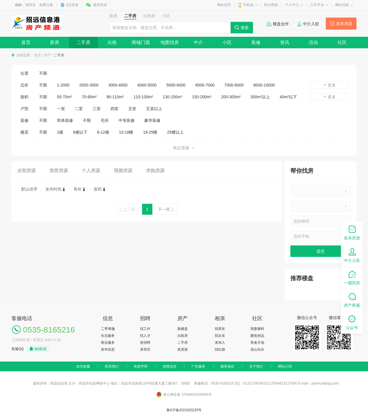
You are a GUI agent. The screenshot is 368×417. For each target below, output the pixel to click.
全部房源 (26, 170)
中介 (198, 42)
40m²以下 (288, 97)
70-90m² (89, 97)
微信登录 (100, 5)
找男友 (220, 329)
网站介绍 (285, 366)
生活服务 (108, 336)
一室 (61, 108)
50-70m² (64, 97)
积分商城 (271, 5)
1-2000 (63, 85)
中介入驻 (311, 24)
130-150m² (172, 97)
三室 (97, 108)
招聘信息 (170, 366)
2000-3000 (89, 85)
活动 (313, 42)
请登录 (30, 5)
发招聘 (145, 343)
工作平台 (317, 5)
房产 (47, 55)
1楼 (60, 132)
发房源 (182, 349)
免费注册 (46, 5)
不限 (43, 73)
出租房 (182, 336)
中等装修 (126, 120)
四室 (114, 108)
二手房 (83, 42)
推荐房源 (58, 170)
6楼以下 (80, 132)
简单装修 (65, 120)
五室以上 (154, 108)
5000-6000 (175, 85)
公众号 (352, 322)
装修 (255, 42)
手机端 (248, 5)
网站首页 (224, 5)
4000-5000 (147, 85)
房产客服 (352, 300)
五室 (132, 108)
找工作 (145, 329)
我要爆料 (257, 329)
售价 (80, 189)
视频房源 (123, 170)
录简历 (145, 349)
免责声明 (140, 366)
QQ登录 (72, 5)
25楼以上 (175, 132)
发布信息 (108, 349)
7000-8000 (234, 85)
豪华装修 (152, 120)
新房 (54, 42)
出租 (112, 42)
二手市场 (108, 329)
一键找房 (352, 277)
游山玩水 (257, 349)
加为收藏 (83, 366)
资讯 (284, 42)
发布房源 (344, 23)
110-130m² (143, 97)
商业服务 (108, 343)
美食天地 (257, 343)
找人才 (145, 336)
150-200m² (202, 97)
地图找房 (169, 42)
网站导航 (342, 5)
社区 (342, 42)
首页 (25, 42)
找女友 (220, 336)
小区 (227, 42)
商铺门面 (141, 42)
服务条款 (227, 366)
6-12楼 (103, 132)
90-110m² (115, 97)
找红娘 (220, 349)
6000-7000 (204, 85)
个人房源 (91, 170)
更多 (329, 85)
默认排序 (29, 189)
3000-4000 (118, 85)
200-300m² (231, 97)
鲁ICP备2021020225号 (184, 410)
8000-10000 (264, 85)
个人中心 (292, 5)
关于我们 (256, 366)
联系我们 (112, 366)
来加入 (220, 343)
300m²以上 (260, 97)
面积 (100, 189)
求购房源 (155, 170)
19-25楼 (150, 132)
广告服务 (198, 366)
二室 (79, 108)
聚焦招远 (257, 336)
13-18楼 (126, 132)
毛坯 (105, 120)
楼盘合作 (281, 24)
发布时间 (55, 189)
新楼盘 (182, 329)
